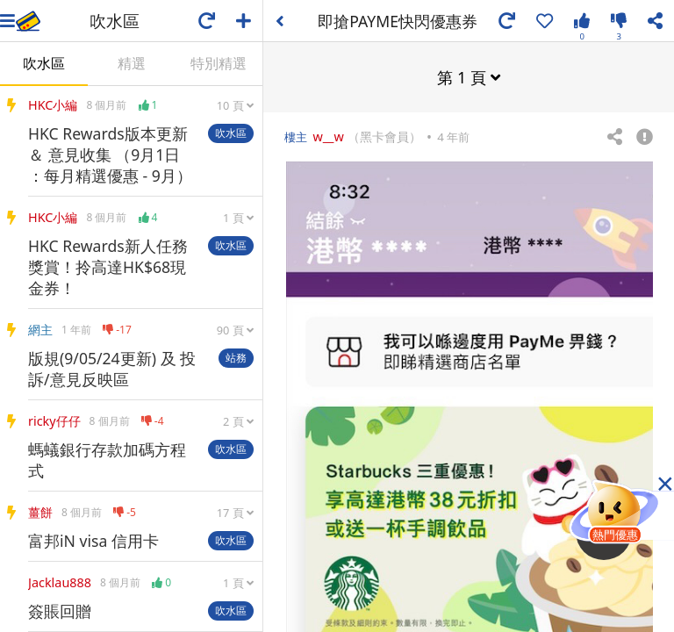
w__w (327, 135)
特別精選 (218, 63)
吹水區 (44, 63)
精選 (132, 63)
